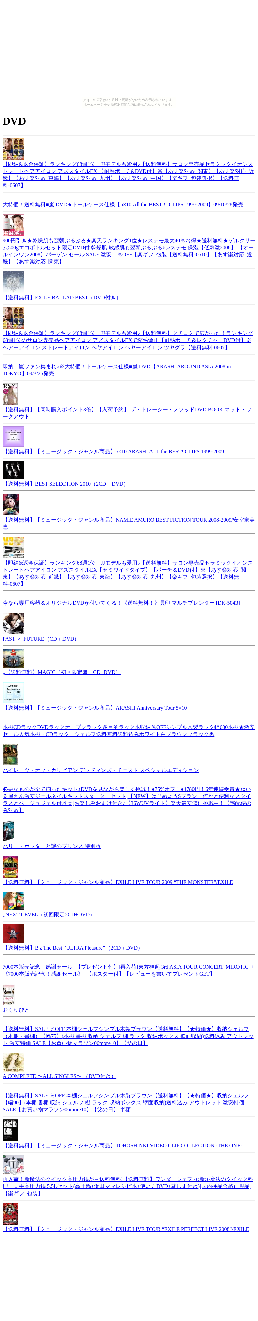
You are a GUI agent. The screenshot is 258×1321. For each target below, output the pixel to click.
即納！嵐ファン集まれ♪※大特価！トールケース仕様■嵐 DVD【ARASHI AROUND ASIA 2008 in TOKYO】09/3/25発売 (117, 369)
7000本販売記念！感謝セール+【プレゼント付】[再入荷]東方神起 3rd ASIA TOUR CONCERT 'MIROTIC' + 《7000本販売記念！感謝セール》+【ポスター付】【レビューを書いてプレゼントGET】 (128, 969)
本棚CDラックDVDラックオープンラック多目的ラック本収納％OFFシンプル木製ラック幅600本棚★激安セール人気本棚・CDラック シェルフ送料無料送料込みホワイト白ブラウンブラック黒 (129, 729)
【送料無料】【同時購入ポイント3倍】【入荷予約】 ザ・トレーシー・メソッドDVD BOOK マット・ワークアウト (127, 409)
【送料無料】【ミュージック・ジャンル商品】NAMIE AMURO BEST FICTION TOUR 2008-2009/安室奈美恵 (129, 520)
